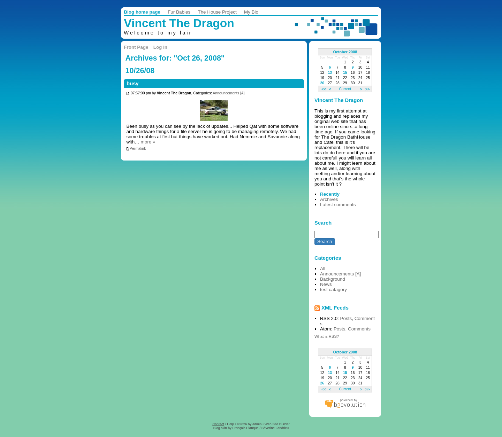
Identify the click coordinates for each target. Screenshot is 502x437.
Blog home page (142, 12)
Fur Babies (179, 12)
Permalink (136, 148)
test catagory (333, 289)
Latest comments (338, 204)
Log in (160, 47)
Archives (329, 199)
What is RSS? (326, 336)
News (326, 284)
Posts (346, 318)
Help (230, 424)
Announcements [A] (228, 93)
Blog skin (220, 428)
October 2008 (345, 52)
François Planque (246, 428)
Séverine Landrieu (275, 428)
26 (322, 83)
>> (367, 89)
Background (332, 279)
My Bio (251, 12)
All (322, 268)
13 (330, 73)
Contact (218, 424)
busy (132, 83)
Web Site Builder (277, 424)
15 (345, 73)
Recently (330, 194)
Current (345, 89)
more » (147, 142)
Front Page (136, 47)
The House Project (217, 12)
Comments (359, 328)
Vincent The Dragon (179, 23)
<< (323, 89)
